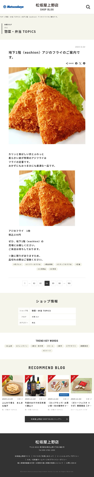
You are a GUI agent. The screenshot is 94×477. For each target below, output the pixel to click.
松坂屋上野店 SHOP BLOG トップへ (49, 419)
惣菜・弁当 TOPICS (12, 17)
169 (69, 283)
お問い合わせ (71, 463)
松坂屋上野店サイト (22, 456)
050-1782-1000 (48, 450)
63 (41, 283)
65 (53, 283)
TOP (1, 17)
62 (34, 283)
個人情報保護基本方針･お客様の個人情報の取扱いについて (40, 463)
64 (47, 283)
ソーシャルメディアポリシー (68, 456)
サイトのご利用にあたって (43, 456)
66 (60, 283)
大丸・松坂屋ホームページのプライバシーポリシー (47, 459)
